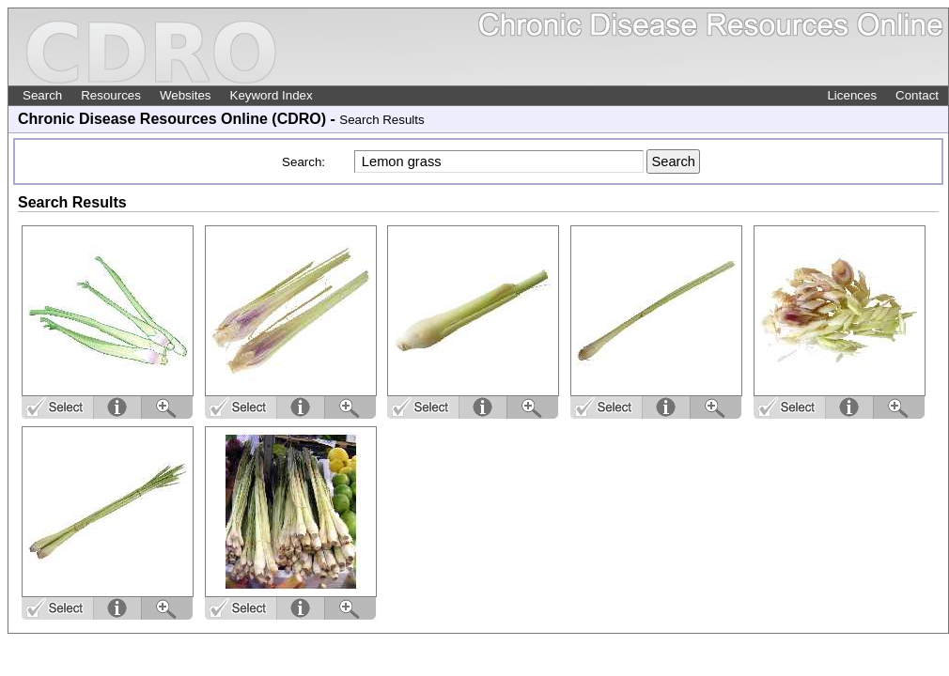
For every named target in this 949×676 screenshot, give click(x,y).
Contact (917, 95)
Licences (852, 95)
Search (42, 95)
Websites (185, 95)
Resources (111, 95)
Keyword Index (271, 95)
